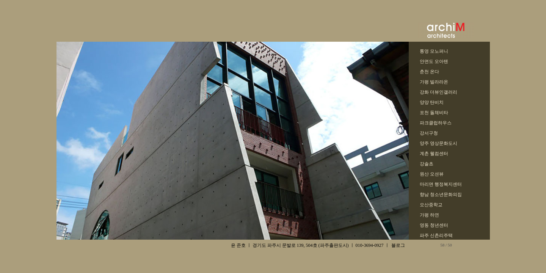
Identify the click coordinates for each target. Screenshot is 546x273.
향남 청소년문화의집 (441, 194)
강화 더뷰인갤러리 (438, 92)
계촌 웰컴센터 (434, 153)
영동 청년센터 (434, 225)
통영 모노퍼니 (434, 51)
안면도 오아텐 (434, 61)
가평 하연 (429, 215)
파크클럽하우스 (436, 123)
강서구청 (429, 133)
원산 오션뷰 (432, 174)
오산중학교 (431, 204)
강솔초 (426, 163)
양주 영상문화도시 (438, 143)
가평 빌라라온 (434, 82)
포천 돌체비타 (434, 112)
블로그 (398, 245)
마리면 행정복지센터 (441, 184)
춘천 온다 (429, 71)
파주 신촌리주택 (436, 235)
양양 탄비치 (432, 102)
